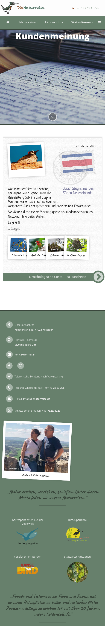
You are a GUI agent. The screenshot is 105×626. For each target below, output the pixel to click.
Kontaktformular (24, 354)
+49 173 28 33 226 (87, 8)
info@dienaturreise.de (36, 399)
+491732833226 (51, 410)
